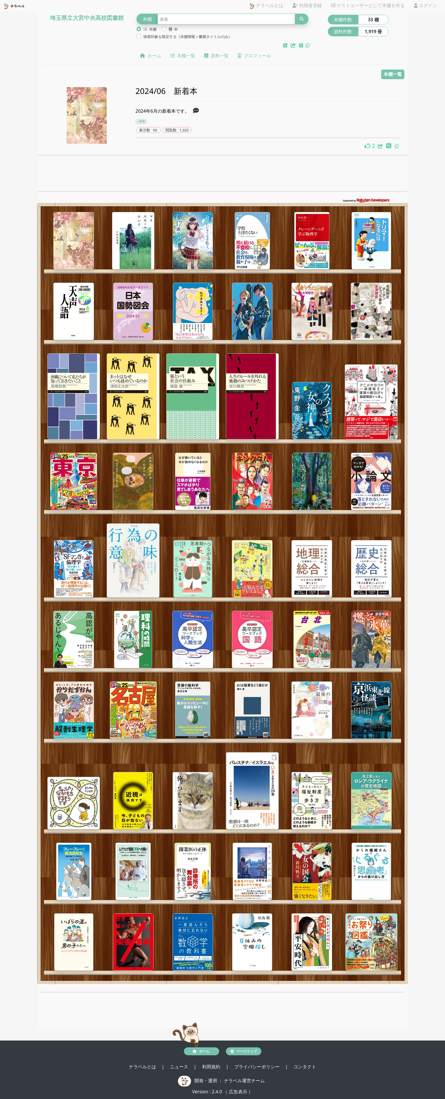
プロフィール (254, 56)
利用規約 (211, 1067)
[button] (285, 45)
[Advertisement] (222, 175)
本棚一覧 (182, 56)
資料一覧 (216, 56)
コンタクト (304, 1067)
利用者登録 (307, 5)
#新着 (141, 121)
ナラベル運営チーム (244, 1080)
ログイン (425, 5)
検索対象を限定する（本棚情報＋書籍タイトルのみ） (187, 36)
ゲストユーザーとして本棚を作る (368, 5)
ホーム (150, 56)
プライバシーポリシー (257, 1067)
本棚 (149, 29)
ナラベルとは (266, 6)
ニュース (179, 1067)
